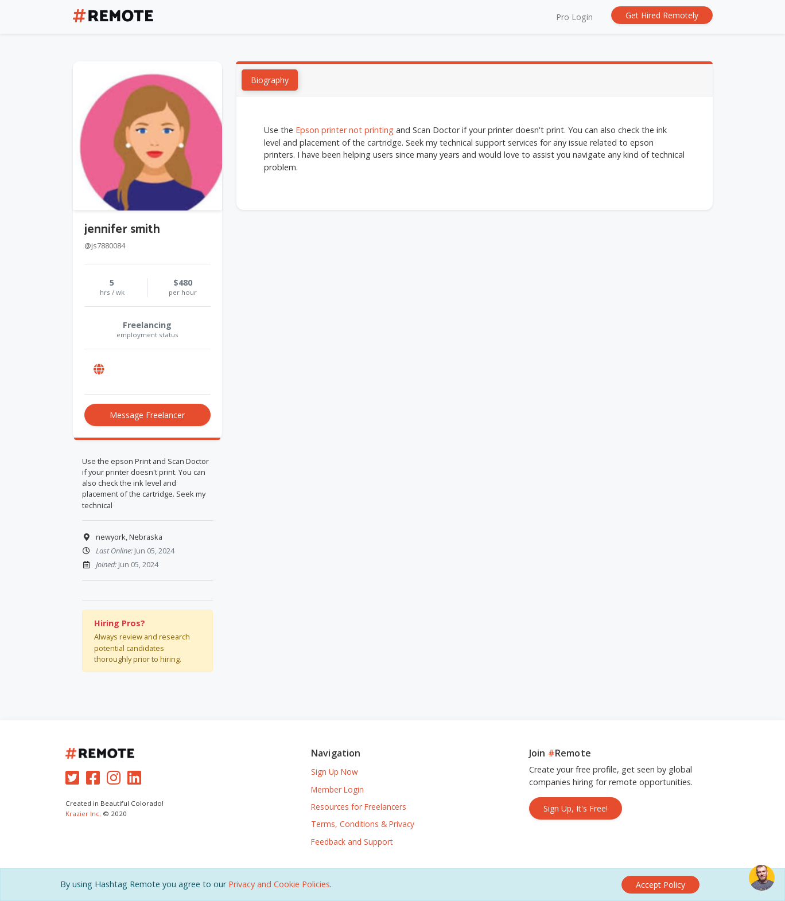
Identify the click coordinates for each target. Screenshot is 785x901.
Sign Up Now (334, 771)
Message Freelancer (147, 414)
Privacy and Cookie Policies (279, 884)
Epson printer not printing (345, 130)
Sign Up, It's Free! (575, 808)
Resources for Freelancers (358, 806)
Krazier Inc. (83, 813)
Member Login (337, 789)
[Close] (660, 885)
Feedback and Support (351, 841)
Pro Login (574, 16)
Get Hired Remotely (661, 15)
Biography (270, 80)
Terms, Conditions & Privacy (362, 823)
